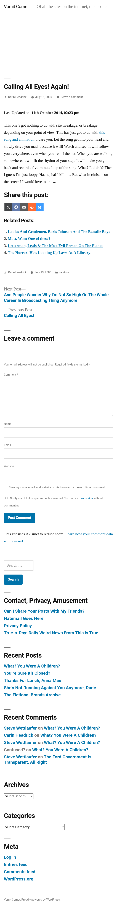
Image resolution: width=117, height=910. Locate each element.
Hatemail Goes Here (24, 618)
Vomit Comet (16, 6)
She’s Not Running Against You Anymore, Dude (50, 687)
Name (7, 424)
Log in (10, 857)
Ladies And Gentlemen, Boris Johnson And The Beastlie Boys (59, 231)
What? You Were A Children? (32, 666)
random (64, 272)
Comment (11, 374)
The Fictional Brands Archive (32, 694)
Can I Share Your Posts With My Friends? (44, 611)
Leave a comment (72, 97)
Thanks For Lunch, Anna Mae (32, 680)
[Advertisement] (58, 40)
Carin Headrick (17, 97)
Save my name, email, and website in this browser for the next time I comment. (57, 487)
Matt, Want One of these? (29, 238)
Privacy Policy (18, 625)
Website (9, 466)
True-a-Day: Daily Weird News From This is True (51, 632)
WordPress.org (18, 879)
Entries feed (16, 864)
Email (7, 445)
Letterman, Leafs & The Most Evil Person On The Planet (55, 245)
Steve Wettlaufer (20, 728)
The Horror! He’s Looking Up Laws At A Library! (50, 252)
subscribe (87, 498)
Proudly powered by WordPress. (40, 899)
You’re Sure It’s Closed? (27, 673)
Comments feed (19, 871)
